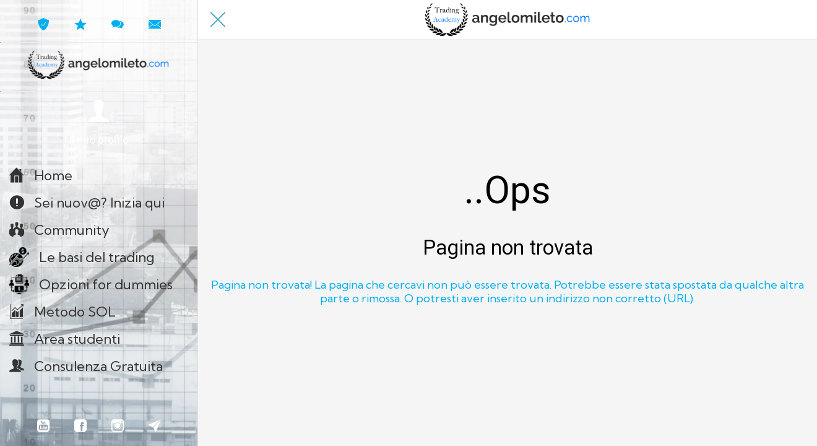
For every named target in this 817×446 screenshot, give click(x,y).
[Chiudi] (217, 19)
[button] (99, 123)
